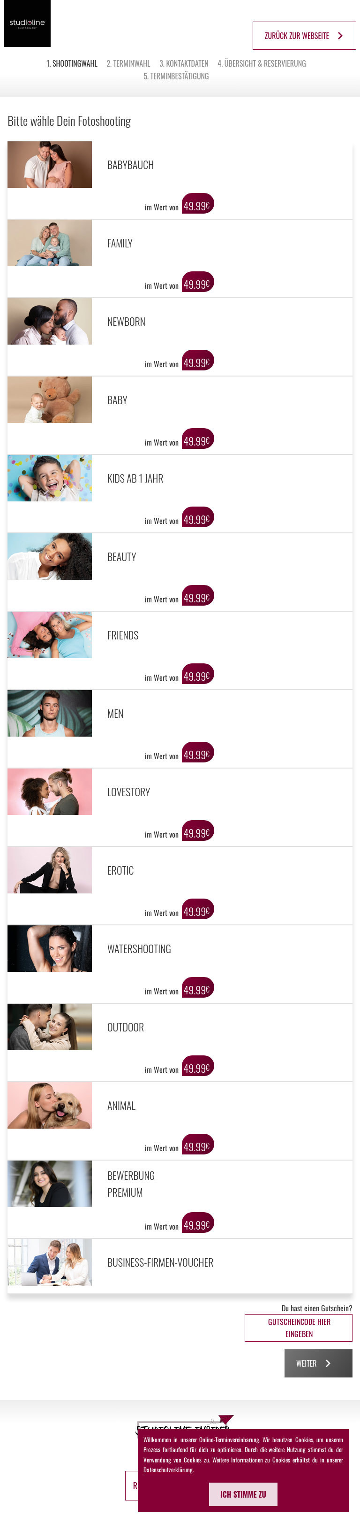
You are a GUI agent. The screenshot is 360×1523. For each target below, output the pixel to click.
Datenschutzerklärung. (168, 1469)
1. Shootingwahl (71, 63)
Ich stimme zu (243, 1494)
